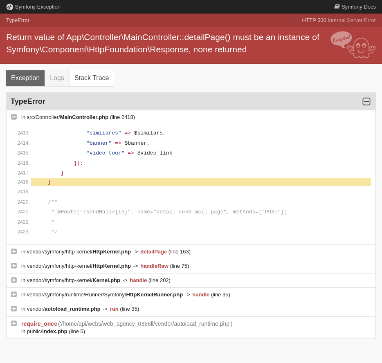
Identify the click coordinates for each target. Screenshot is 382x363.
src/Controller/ (68, 117)
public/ (48, 331)
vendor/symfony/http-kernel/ (80, 252)
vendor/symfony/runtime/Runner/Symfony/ (105, 294)
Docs (355, 7)
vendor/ (64, 309)
